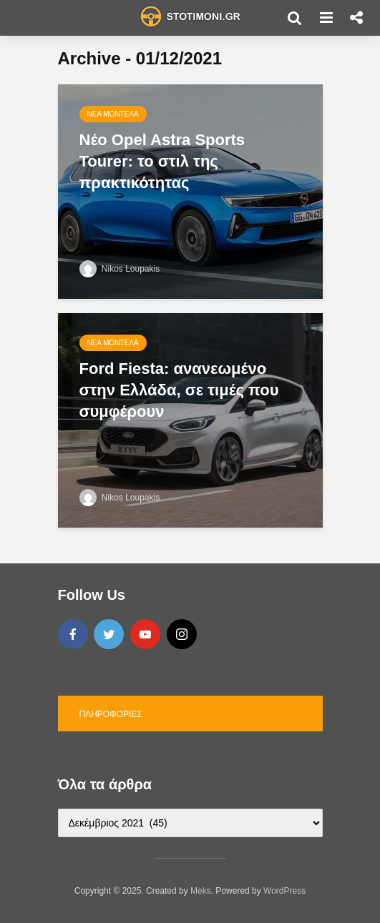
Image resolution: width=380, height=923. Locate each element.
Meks (200, 891)
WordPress (284, 891)
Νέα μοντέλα (113, 114)
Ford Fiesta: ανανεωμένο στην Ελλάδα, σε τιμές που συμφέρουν (179, 390)
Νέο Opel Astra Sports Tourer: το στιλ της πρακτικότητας (162, 161)
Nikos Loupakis (119, 269)
